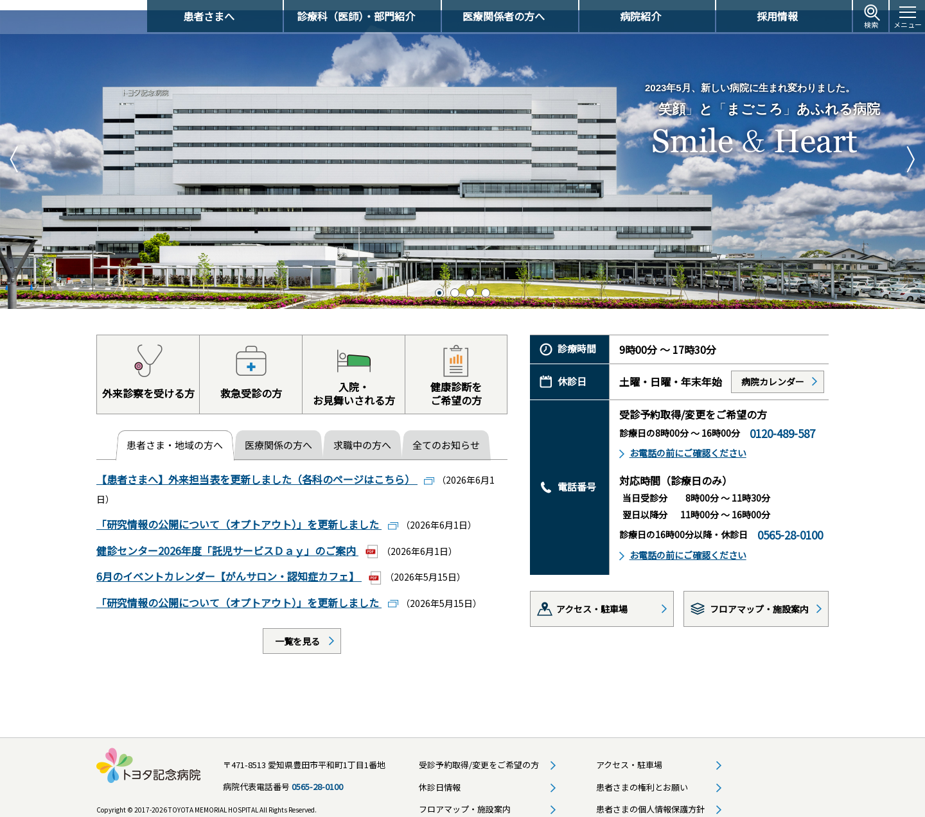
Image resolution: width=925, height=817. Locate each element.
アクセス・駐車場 (592, 598)
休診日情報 (440, 775)
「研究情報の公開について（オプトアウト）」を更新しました (239, 514)
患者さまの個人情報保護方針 (650, 798)
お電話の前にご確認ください (688, 443)
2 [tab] (454, 283)
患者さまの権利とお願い (642, 775)
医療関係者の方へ (504, 16)
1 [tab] (439, 283)
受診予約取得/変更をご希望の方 (479, 754)
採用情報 (777, 16)
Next (909, 149)
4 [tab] (485, 283)
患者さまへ (208, 16)
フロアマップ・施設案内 (759, 598)
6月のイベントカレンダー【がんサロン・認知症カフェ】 (229, 566)
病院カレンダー (772, 371)
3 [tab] (470, 283)
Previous (16, 149)
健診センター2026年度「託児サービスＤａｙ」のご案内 (227, 540)
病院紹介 (640, 16)
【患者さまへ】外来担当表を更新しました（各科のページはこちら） (257, 469)
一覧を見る (297, 630)
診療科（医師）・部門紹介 (356, 16)
